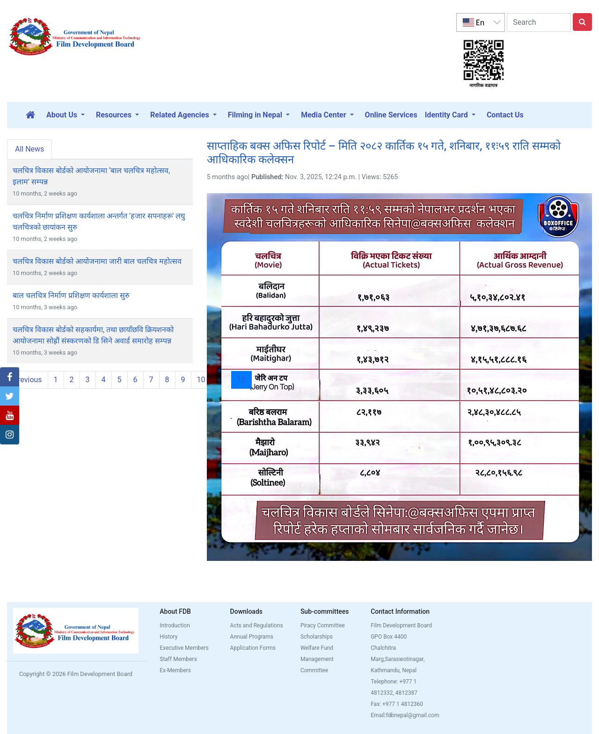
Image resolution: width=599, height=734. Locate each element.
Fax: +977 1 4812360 (397, 704)
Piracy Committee (322, 625)
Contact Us (505, 114)
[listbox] (480, 22)
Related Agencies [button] (180, 114)
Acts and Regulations (256, 625)
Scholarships (316, 636)
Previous (27, 379)
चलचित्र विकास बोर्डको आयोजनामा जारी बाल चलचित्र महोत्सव (97, 261)
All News (29, 149)
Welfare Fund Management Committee (317, 659)
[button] (9, 377)
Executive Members (184, 648)
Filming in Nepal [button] (256, 114)
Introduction (175, 625)
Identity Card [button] (447, 114)
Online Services (391, 114)
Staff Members (178, 659)
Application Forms (253, 648)
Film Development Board (401, 625)
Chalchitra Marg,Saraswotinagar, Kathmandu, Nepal (397, 659)
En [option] (473, 22)
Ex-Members (175, 670)
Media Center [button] (324, 114)
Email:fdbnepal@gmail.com (405, 715)
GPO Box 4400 (389, 636)
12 (244, 379)
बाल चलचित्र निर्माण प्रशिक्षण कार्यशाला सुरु (71, 295)
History (168, 636)
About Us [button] (62, 114)
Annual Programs (251, 636)
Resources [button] (114, 114)
